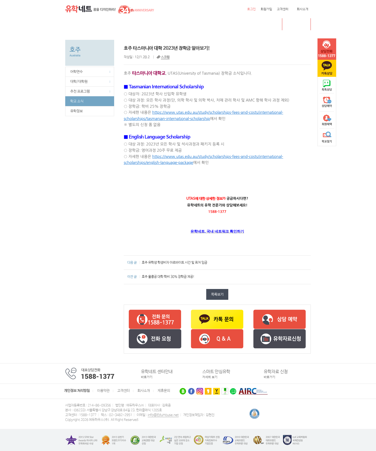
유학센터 (192, 24)
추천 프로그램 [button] (90, 91)
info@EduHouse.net (163, 415)
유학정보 (76, 111)
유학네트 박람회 (218, 24)
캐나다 (98, 24)
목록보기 (217, 294)
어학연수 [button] (90, 72)
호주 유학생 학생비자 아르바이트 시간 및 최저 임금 (174, 263)
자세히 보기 (209, 377)
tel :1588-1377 (326, 49)
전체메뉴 (71, 24)
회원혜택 (327, 120)
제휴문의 (164, 391)
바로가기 (147, 377)
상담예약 (327, 102)
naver (327, 85)
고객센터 (282, 9)
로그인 (251, 9)
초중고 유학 (300, 24)
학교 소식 (76, 101)
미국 (83, 24)
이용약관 (103, 391)
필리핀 (161, 24)
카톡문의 (326, 68)
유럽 (175, 24)
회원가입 (266, 9)
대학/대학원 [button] (90, 81)
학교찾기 (327, 137)
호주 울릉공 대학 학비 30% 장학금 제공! (168, 277)
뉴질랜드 (142, 24)
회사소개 (302, 9)
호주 (126, 24)
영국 (113, 24)
